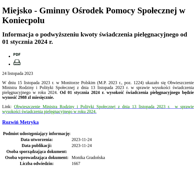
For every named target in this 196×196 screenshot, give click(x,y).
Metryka (20, 122)
